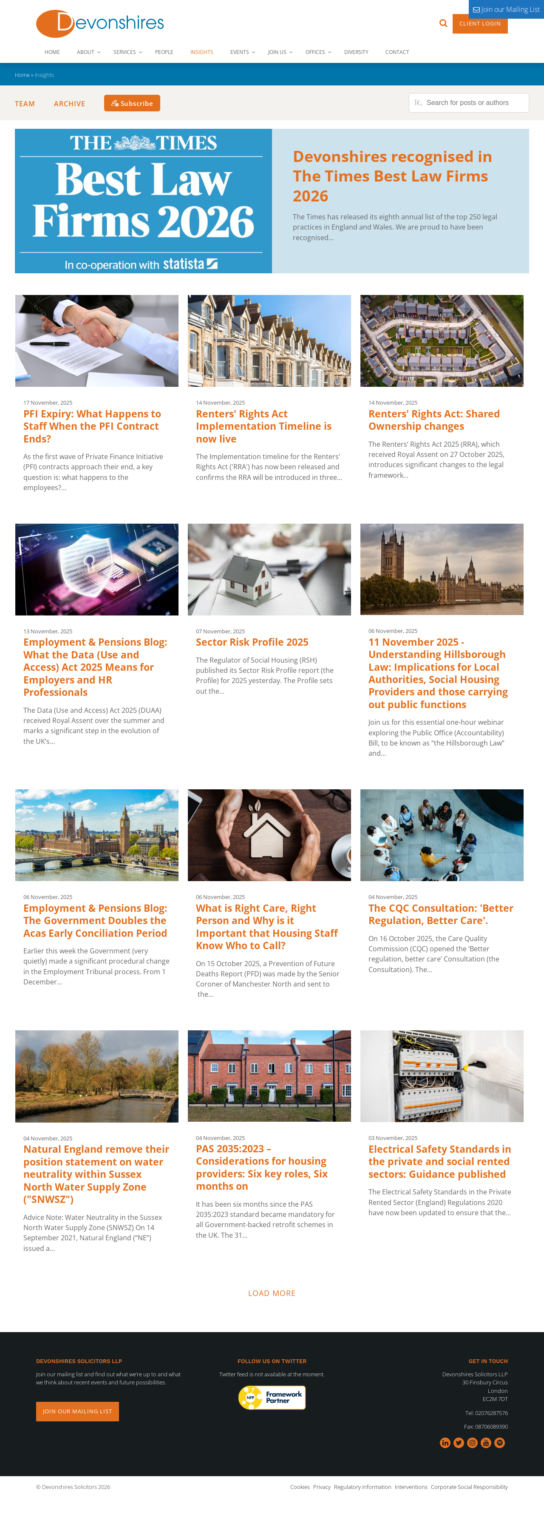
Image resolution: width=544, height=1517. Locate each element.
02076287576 (491, 1413)
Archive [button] (69, 103)
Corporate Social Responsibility (469, 1487)
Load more (272, 1293)
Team (25, 103)
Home (22, 75)
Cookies (300, 1487)
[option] (272, 1397)
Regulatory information (362, 1487)
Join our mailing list (77, 1411)
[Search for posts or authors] (475, 103)
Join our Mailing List (506, 9)
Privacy (322, 1487)
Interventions (411, 1487)
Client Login (480, 23)
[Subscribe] (132, 103)
